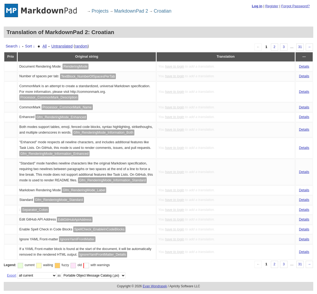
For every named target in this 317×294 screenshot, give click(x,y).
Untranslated (61, 46)
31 (300, 47)
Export (11, 275)
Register (271, 6)
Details (304, 66)
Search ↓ (13, 46)
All (45, 46)
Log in (257, 6)
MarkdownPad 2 (131, 11)
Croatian (162, 11)
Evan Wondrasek (155, 286)
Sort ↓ (30, 46)
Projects (100, 11)
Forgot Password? (295, 6)
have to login (174, 66)
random (81, 46)
